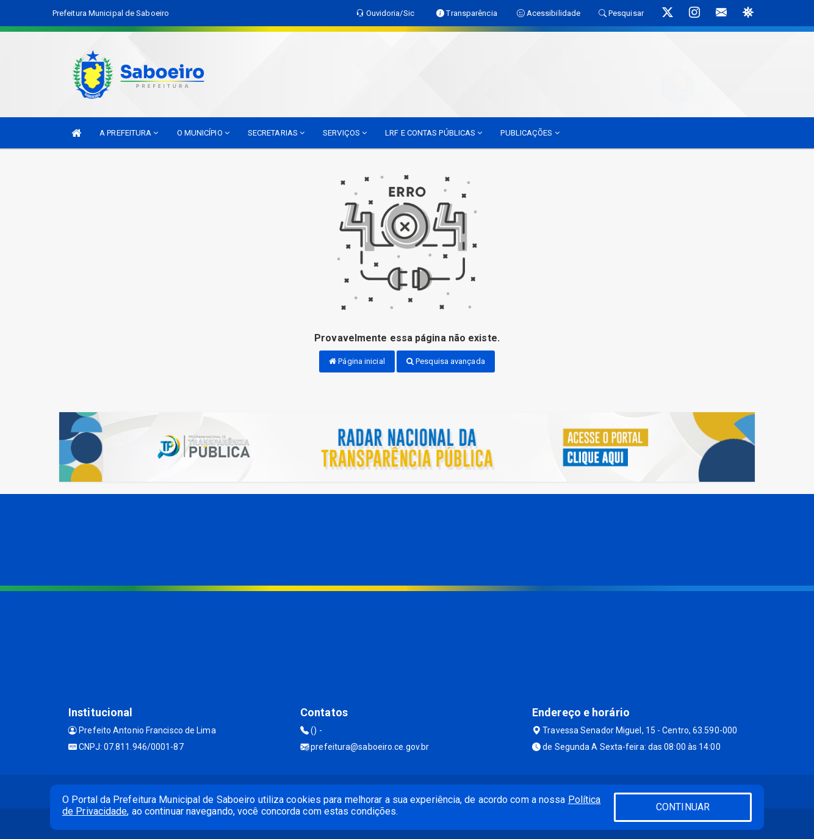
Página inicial (357, 361)
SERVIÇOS (345, 132)
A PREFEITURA (128, 132)
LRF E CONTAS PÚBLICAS (433, 132)
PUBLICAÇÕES (529, 132)
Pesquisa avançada (445, 361)
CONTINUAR (683, 807)
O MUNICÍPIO (203, 132)
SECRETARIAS (276, 132)
